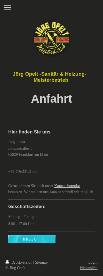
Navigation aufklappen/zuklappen (51, 7)
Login (93, 262)
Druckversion (19, 262)
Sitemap (41, 262)
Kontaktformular (67, 186)
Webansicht (89, 268)
